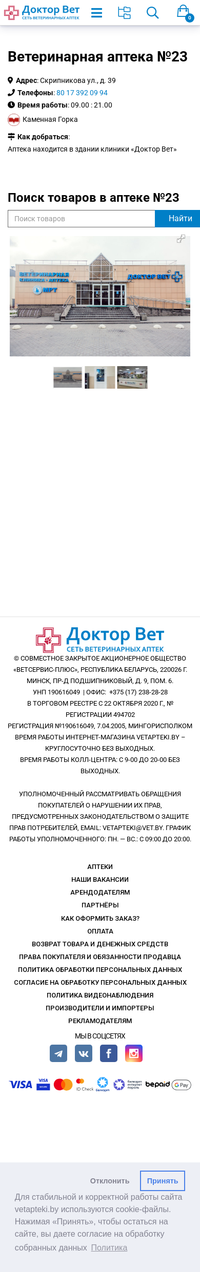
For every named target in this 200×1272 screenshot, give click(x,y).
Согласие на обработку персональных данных (100, 982)
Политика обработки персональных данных (100, 969)
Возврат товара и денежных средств (100, 944)
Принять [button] (162, 1181)
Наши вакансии (100, 879)
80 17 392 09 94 (82, 93)
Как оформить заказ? (100, 918)
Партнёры (100, 905)
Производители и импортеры (100, 1008)
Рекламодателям (100, 1021)
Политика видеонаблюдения (100, 995)
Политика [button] (109, 1247)
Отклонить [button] (110, 1181)
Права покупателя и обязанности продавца (100, 957)
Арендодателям (100, 892)
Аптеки (100, 867)
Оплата (100, 931)
